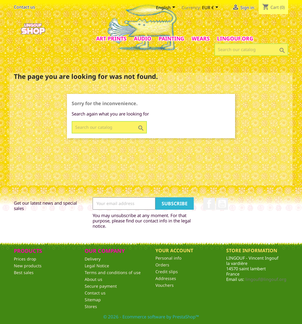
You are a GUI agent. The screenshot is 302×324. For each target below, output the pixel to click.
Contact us (24, 7)
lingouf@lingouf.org (265, 279)
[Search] (251, 49)
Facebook (209, 204)
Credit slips (166, 271)
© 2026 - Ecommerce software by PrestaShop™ (151, 317)
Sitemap (93, 299)
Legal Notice (97, 265)
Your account (174, 250)
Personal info (168, 258)
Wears (201, 38)
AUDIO (142, 38)
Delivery (93, 259)
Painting (171, 38)
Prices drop (25, 259)
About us (93, 279)
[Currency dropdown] (211, 8)
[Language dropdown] (166, 8)
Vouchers (164, 285)
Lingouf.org (235, 38)
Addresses (165, 278)
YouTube (222, 204)
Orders (162, 265)
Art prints (111, 38)
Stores (91, 306)
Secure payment (101, 286)
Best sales (24, 272)
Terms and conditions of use (113, 272)
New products (28, 265)
